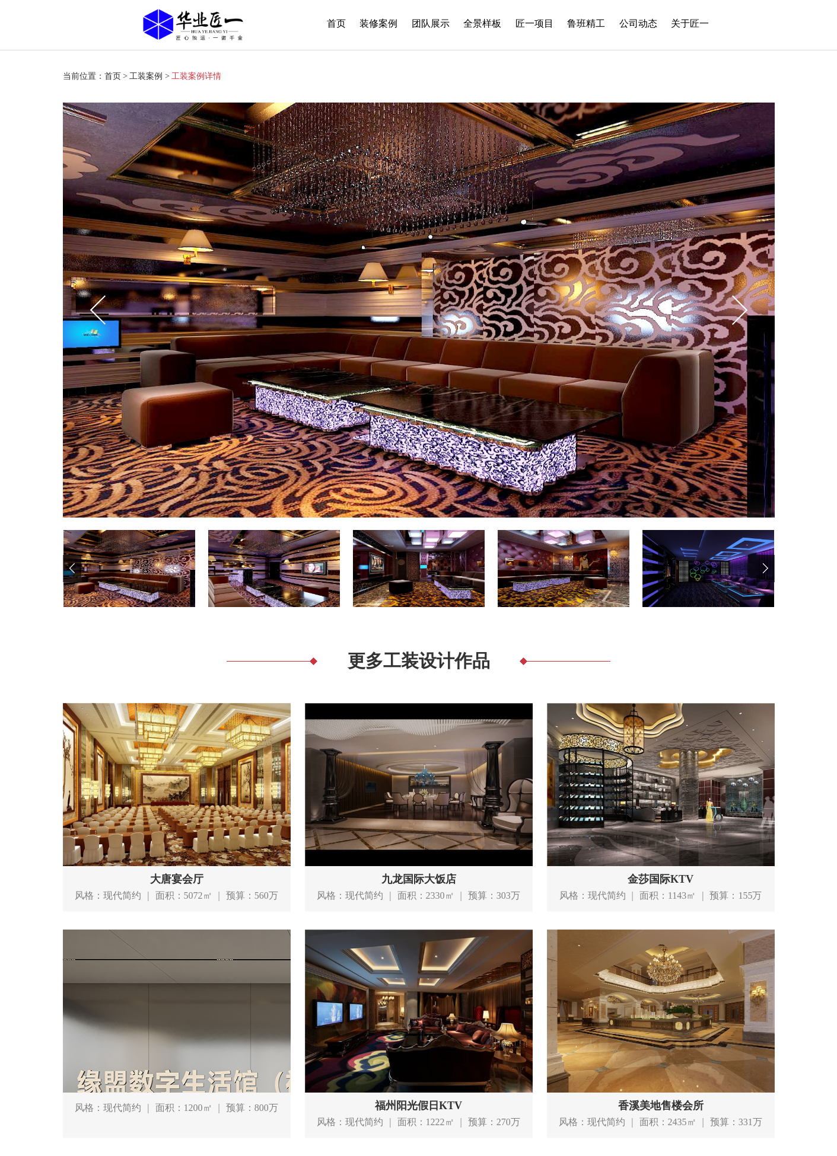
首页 (336, 23)
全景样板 (482, 23)
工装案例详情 (196, 76)
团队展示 (431, 23)
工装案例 (146, 76)
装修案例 (378, 23)
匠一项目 (534, 23)
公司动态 (638, 23)
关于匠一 (690, 23)
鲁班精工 (586, 23)
